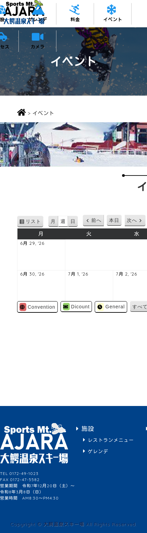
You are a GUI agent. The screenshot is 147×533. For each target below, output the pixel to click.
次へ (132, 220)
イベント (112, 19)
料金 (75, 19)
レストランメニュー (111, 440)
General (111, 307)
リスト (34, 222)
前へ (96, 220)
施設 (87, 429)
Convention (37, 307)
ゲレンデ (37, 19)
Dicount (76, 306)
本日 (114, 220)
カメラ (37, 47)
